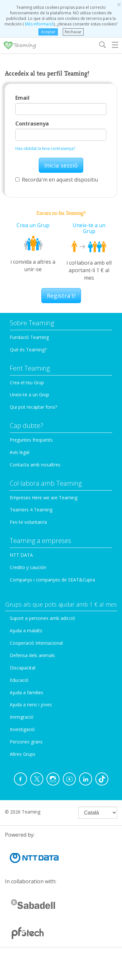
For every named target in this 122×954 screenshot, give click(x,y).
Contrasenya (32, 123)
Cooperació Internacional (36, 643)
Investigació (22, 729)
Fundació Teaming (29, 337)
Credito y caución (28, 567)
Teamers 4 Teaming (31, 509)
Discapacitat (23, 668)
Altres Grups (22, 754)
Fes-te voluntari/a (28, 522)
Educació (19, 680)
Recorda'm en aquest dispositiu (56, 179)
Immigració (22, 717)
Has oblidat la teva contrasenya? (45, 148)
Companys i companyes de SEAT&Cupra (52, 580)
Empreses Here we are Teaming (43, 497)
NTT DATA (21, 555)
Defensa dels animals (32, 655)
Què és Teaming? (28, 349)
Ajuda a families (26, 692)
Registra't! (61, 296)
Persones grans (26, 742)
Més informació (39, 24)
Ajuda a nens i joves (31, 704)
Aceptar (48, 32)
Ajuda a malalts (26, 630)
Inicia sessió (61, 165)
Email (22, 97)
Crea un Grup (33, 225)
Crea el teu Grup (27, 382)
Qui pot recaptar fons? (33, 407)
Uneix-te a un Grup (89, 228)
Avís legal (19, 452)
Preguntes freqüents (31, 440)
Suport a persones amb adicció (42, 618)
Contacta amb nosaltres (35, 465)
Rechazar (73, 32)
